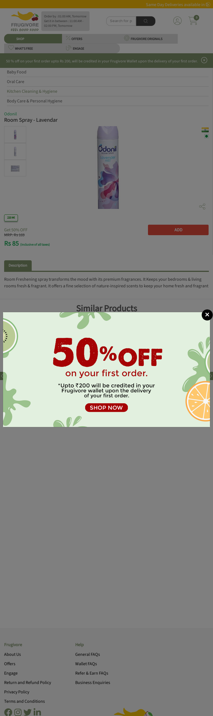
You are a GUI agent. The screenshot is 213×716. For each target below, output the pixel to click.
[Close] (207, 295)
